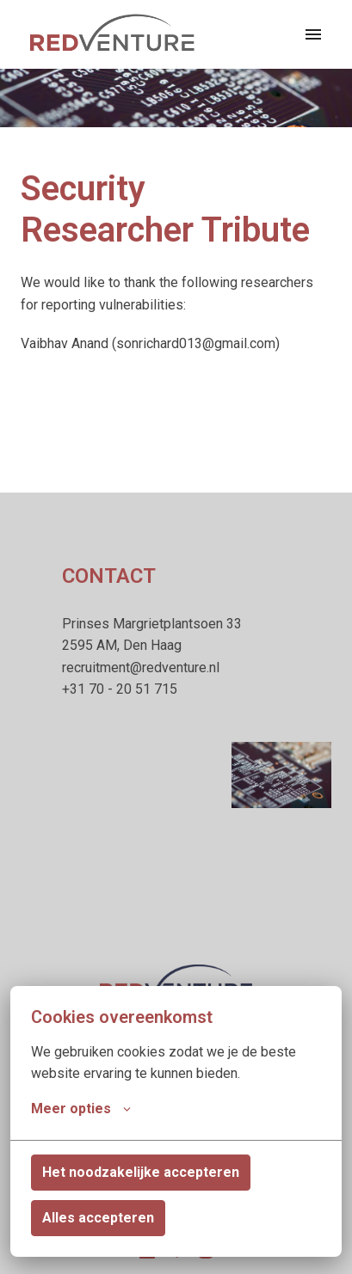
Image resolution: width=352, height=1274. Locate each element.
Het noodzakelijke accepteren (140, 1172)
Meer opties (81, 1109)
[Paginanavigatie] (313, 34)
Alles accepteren (98, 1218)
